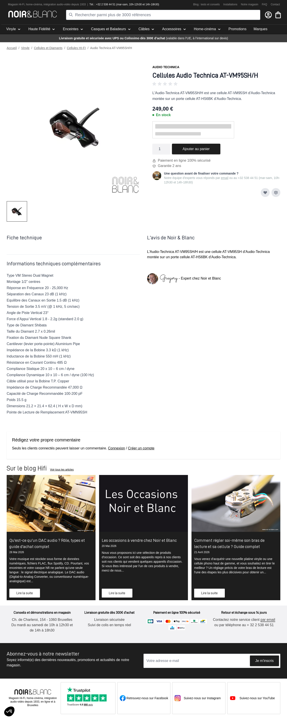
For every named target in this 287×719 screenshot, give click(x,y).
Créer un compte (141, 448)
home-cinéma (34, 4)
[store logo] (32, 14)
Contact (275, 4)
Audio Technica (165, 67)
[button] (216, 84)
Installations (230, 4)
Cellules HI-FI (76, 48)
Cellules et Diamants (48, 48)
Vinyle (25, 48)
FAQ (264, 4)
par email (268, 620)
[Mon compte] (268, 14)
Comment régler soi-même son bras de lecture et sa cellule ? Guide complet (229, 543)
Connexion (116, 448)
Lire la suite (24, 593)
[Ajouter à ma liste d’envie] (265, 192)
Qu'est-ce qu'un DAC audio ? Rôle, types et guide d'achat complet (47, 543)
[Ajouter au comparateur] (275, 192)
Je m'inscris (264, 661)
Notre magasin (249, 4)
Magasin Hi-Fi (16, 4)
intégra (48, 4)
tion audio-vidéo (61, 4)
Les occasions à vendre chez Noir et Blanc (139, 540)
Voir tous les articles (62, 469)
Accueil (12, 48)
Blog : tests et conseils (206, 4)
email (224, 178)
